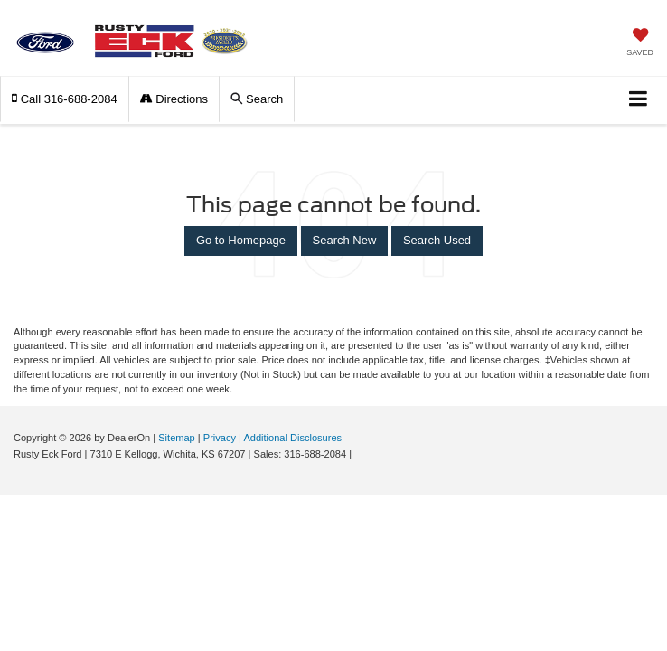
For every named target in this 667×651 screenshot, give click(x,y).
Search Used (437, 240)
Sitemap (176, 437)
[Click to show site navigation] (638, 100)
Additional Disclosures (292, 437)
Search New (345, 240)
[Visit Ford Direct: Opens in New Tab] (359, 453)
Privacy (219, 437)
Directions (174, 99)
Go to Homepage (241, 240)
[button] (64, 99)
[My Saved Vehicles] (639, 44)
